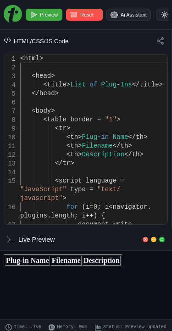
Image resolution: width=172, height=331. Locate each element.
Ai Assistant (129, 14)
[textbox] (20, 54)
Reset (82, 14)
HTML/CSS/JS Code (36, 41)
